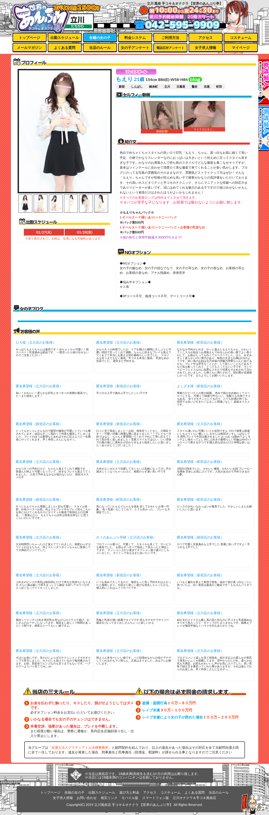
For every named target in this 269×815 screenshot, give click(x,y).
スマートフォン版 (155, 798)
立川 (167, 86)
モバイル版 (129, 798)
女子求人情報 (205, 47)
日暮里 (181, 86)
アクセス (205, 37)
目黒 (207, 86)
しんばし (137, 86)
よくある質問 (64, 47)
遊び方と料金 (129, 792)
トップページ (29, 37)
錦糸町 (153, 86)
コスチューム (240, 37)
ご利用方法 (170, 37)
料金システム (135, 37)
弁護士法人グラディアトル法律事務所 (79, 747)
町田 (219, 86)
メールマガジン (29, 47)
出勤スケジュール (64, 37)
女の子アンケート (135, 47)
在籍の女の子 (100, 37)
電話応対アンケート (170, 48)
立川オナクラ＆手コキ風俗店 (194, 798)
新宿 (122, 86)
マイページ (241, 47)
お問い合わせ (87, 798)
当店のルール (100, 47)
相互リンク (109, 798)
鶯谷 (194, 86)
